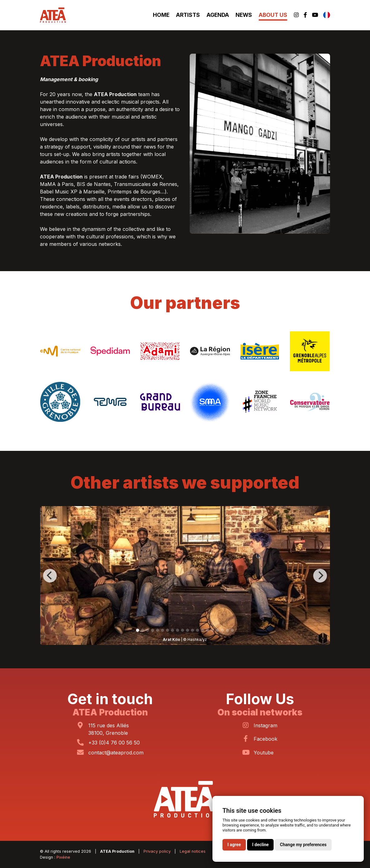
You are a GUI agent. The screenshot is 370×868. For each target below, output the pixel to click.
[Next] (320, 576)
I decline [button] (260, 844)
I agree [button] (234, 844)
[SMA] (210, 401)
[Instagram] (296, 15)
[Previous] (50, 576)
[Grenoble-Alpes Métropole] (310, 351)
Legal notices (193, 851)
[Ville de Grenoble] (60, 401)
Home (161, 15)
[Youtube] (315, 15)
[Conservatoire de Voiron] (310, 401)
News (244, 15)
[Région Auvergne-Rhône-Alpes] (210, 351)
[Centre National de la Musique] (60, 351)
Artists (188, 15)
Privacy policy (157, 851)
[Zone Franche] (260, 401)
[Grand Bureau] (160, 401)
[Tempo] (110, 401)
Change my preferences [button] (303, 844)
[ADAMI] (160, 351)
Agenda (218, 15)
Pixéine (63, 857)
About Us (273, 15)
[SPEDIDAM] (110, 351)
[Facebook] (305, 15)
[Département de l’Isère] (260, 351)
